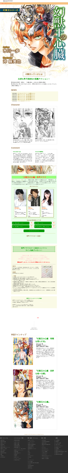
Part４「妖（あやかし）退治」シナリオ (41, 226)
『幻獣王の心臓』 (42, 402)
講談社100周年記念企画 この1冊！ (61, 451)
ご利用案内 (57, 440)
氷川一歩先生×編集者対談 (34, 239)
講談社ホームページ (58, 450)
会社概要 (57, 448)
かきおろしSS (44, 313)
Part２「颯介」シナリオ (38, 223)
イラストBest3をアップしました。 (24, 101)
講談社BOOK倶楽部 (58, 454)
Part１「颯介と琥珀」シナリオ (17, 223)
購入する (44, 364)
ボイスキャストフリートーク (34, 230)
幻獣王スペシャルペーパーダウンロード (45, 303)
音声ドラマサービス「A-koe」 (18, 179)
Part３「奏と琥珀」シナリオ (17, 226)
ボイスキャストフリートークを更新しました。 (27, 93)
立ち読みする (44, 360)
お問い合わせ (57, 444)
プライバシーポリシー (59, 445)
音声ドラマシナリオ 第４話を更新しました (26, 94)
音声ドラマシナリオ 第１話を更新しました (26, 99)
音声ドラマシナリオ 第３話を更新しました (26, 96)
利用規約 (57, 441)
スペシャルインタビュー (23, 313)
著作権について (58, 447)
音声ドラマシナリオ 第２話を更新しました (26, 97)
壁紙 (23, 318)
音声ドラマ (31, 223)
